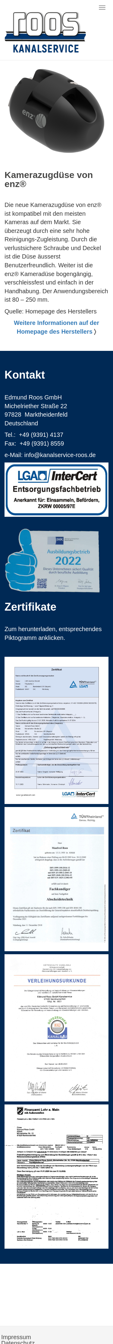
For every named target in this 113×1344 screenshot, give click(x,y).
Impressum (16, 1337)
